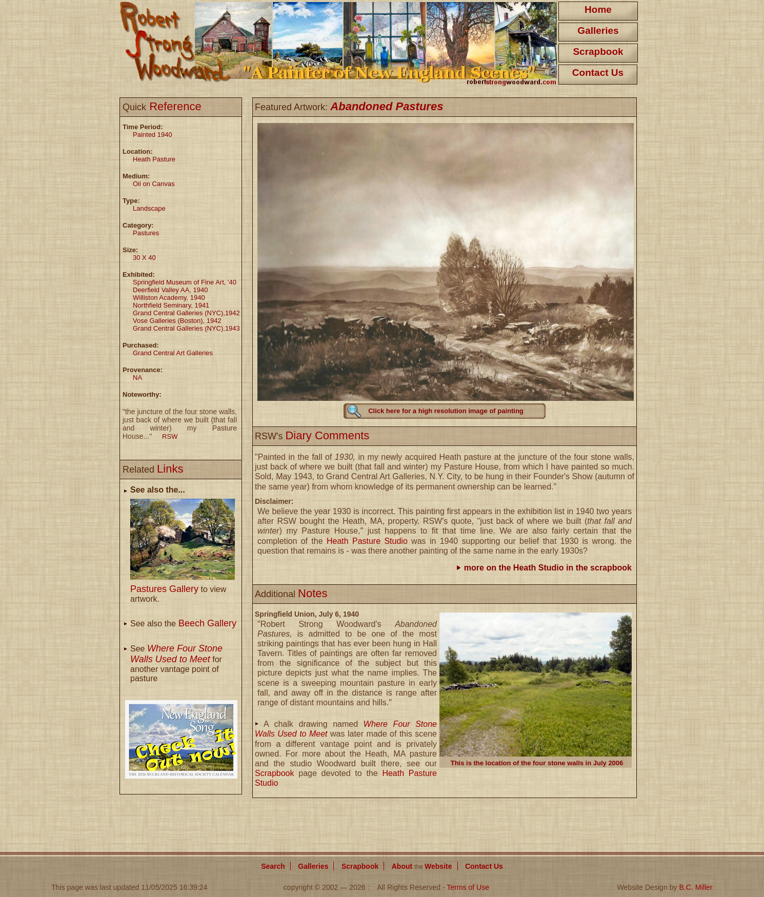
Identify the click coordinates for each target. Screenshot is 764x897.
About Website (422, 866)
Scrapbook (598, 51)
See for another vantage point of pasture (176, 663)
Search (273, 866)
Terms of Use (468, 887)
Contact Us (598, 72)
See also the (183, 623)
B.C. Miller (695, 887)
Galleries (597, 30)
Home (598, 9)
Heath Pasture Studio (367, 541)
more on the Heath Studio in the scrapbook (548, 567)
